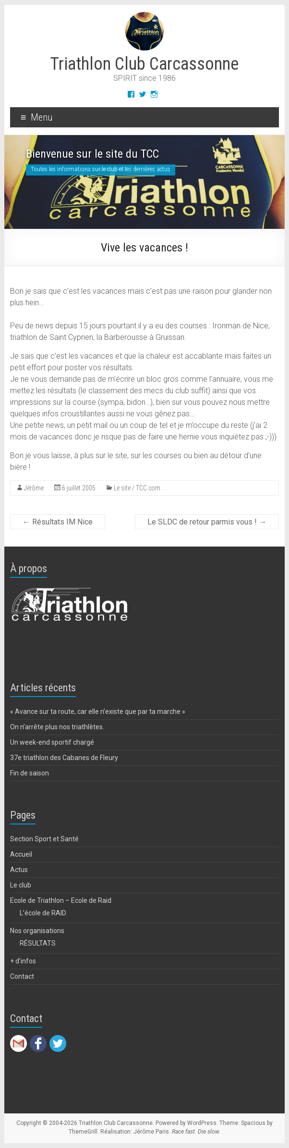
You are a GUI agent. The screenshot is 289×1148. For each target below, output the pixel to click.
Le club (20, 885)
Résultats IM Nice (58, 521)
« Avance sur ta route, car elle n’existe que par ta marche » (97, 711)
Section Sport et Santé (44, 839)
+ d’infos (23, 961)
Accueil (21, 854)
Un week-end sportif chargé (52, 742)
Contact (22, 976)
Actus (19, 869)
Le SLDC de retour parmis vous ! (206, 521)
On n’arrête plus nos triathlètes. (57, 727)
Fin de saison (29, 773)
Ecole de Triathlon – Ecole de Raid (60, 900)
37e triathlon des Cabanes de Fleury (64, 757)
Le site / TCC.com (137, 488)
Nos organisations (37, 931)
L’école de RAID (43, 913)
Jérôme (34, 488)
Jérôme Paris (151, 1131)
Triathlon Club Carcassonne (144, 64)
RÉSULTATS (38, 943)
